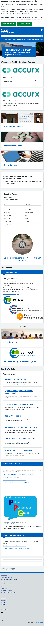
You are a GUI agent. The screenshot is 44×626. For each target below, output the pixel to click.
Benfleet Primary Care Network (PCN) (19, 361)
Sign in (2, 620)
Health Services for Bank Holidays (20, 439)
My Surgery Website (38, 622)
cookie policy (38, 19)
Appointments (35, 39)
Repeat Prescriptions (12, 146)
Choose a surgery (8, 197)
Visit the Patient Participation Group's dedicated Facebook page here (20, 474)
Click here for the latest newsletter (11, 477)
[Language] (42, 30)
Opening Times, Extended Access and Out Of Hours (22, 259)
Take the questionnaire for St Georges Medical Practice (16, 548)
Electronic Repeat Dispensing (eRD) (9, 579)
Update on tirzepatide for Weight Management (19, 392)
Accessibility (3, 597)
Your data (3, 602)
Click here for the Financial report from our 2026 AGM (16, 482)
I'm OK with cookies (8, 23)
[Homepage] (20, 31)
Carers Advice (4, 575)
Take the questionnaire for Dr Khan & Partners (14, 545)
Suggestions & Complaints (6, 590)
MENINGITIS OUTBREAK (16, 379)
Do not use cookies (24, 23)
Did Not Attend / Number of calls (19, 404)
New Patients (27, 39)
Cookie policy (4, 600)
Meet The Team (10, 342)
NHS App (3, 581)
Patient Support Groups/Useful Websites (9, 592)
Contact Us (20, 39)
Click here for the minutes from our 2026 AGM (14, 480)
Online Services (12, 39)
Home (5, 39)
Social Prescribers (13, 416)
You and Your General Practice (7, 583)
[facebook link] (2, 612)
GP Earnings (4, 586)
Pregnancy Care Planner (6, 577)
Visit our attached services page (11, 294)
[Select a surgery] (22, 199)
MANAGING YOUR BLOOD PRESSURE (22, 427)
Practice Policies (4, 588)
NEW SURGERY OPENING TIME (19, 450)
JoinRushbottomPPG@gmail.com (11, 523)
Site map (3, 604)
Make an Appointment (13, 126)
